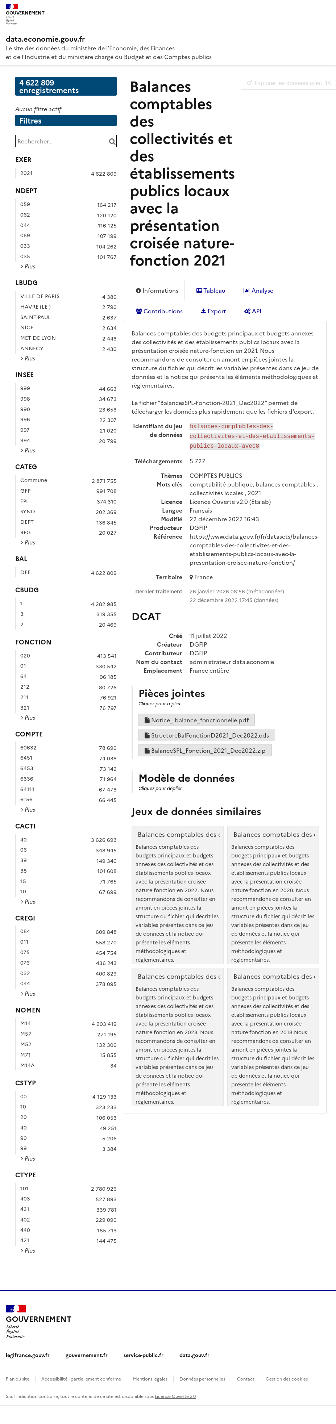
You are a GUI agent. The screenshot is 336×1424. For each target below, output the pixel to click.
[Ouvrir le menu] (325, 11)
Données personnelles (202, 1378)
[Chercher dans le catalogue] (112, 141)
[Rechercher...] (66, 141)
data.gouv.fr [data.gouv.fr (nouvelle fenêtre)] (194, 1354)
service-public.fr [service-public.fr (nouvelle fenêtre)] (143, 1354)
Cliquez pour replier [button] (159, 701)
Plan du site (17, 1378)
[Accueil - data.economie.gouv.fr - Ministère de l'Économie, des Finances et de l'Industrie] (38, 1322)
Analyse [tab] (258, 290)
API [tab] (252, 311)
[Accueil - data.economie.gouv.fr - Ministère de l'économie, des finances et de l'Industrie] (168, 38)
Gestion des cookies (287, 1378)
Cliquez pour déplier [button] (160, 786)
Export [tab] (213, 311)
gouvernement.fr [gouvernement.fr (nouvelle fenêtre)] (87, 1354)
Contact (245, 1378)
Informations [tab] (157, 290)
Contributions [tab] (159, 311)
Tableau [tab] (210, 290)
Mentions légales (150, 1378)
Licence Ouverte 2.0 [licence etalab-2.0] (175, 1396)
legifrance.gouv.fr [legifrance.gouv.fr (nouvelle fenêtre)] (28, 1354)
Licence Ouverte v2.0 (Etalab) (230, 499)
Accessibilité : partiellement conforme (81, 1378)
